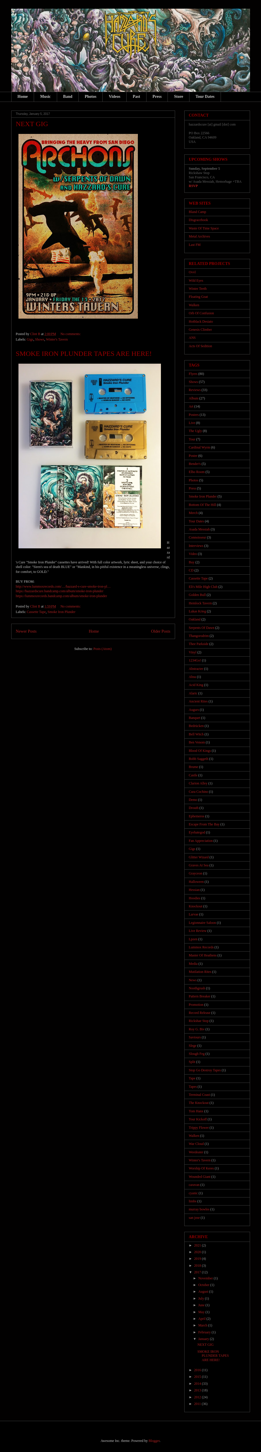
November (206, 1278)
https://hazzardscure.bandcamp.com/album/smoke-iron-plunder (60, 591)
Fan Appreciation (201, 841)
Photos (90, 96)
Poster (193, 456)
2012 (198, 1397)
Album (193, 398)
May (201, 1312)
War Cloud (196, 1144)
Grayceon (195, 873)
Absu (192, 677)
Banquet (194, 718)
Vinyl (193, 652)
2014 (198, 1384)
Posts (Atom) (102, 649)
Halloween (196, 882)
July (201, 1298)
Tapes (193, 1087)
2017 (198, 1272)
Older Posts (160, 631)
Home (23, 96)
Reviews (195, 390)
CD (191, 570)
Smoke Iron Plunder (62, 612)
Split (192, 1062)
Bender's (195, 464)
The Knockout (199, 1103)
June (201, 1305)
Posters (194, 415)
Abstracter (196, 669)
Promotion (196, 1005)
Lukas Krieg (197, 611)
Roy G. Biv (197, 1029)
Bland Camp (197, 212)
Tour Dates (205, 96)
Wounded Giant (200, 1177)
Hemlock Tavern (200, 603)
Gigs (30, 339)
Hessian (194, 890)
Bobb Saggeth (199, 759)
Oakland (195, 619)
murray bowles (199, 1209)
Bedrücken (196, 726)
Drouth (194, 808)
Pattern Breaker (200, 996)
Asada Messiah (199, 529)
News (193, 980)
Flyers (193, 374)
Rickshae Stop (199, 1021)
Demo (193, 800)
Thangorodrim (199, 636)
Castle (193, 775)
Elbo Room (197, 472)
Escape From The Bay (204, 824)
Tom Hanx (196, 1111)
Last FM (195, 245)
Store (178, 96)
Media (193, 964)
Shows (39, 339)
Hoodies (194, 898)
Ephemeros (196, 816)
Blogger (154, 1441)
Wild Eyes (196, 281)
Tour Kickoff (198, 1119)
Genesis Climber (200, 330)
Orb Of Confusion (201, 313)
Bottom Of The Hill (202, 505)
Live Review (198, 931)
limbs (193, 1201)
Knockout (195, 906)
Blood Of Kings (200, 751)
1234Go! (195, 660)
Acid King (196, 685)
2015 (198, 1377)
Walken (194, 305)
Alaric (193, 693)
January (204, 1339)
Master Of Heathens (203, 955)
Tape (192, 1078)
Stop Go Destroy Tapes (205, 1070)
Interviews (196, 546)
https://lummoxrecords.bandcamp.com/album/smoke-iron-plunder (61, 596)
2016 (198, 1370)
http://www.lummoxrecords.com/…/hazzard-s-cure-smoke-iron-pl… (63, 586)
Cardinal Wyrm (199, 447)
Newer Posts (26, 631)
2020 (198, 1252)
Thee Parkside (199, 644)
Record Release (200, 1013)
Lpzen (193, 939)
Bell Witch (196, 734)
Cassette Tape (36, 612)
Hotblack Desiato (201, 321)
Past (136, 96)
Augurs (194, 710)
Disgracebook (198, 220)
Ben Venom (197, 742)
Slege (193, 1046)
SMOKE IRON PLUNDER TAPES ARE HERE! (84, 353)
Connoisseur (197, 537)
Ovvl (192, 272)
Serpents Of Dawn (202, 628)
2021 (198, 1245)
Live (192, 423)
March (203, 1325)
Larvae (193, 914)
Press (157, 96)
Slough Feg (197, 1054)
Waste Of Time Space (204, 228)
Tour (192, 439)
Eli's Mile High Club (203, 587)
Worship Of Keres (201, 1168)
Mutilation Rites (200, 972)
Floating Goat (198, 297)
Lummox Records (201, 947)
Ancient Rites (198, 701)
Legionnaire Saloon (202, 923)
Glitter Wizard (199, 857)
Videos (114, 96)
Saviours (195, 1037)
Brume (193, 767)
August (203, 1292)
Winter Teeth (198, 289)
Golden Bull (197, 595)
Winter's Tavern (57, 339)
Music (45, 96)
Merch (193, 513)
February (204, 1332)
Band (67, 96)
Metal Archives (199, 236)
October (204, 1285)
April (202, 1319)
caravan (194, 1185)
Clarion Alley (198, 783)
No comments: (70, 334)
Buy (192, 562)
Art (191, 406)
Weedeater (196, 1152)
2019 (198, 1259)
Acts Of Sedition (200, 346)
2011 (198, 1404)
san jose (194, 1218)
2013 (198, 1390)
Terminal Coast (199, 1095)
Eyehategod (197, 832)
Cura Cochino (198, 792)
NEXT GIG (32, 124)
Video (193, 554)
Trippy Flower (199, 1128)
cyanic (193, 1193)
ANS (192, 338)
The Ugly (195, 431)
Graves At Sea (199, 865)
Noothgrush (197, 988)
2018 (198, 1266)
